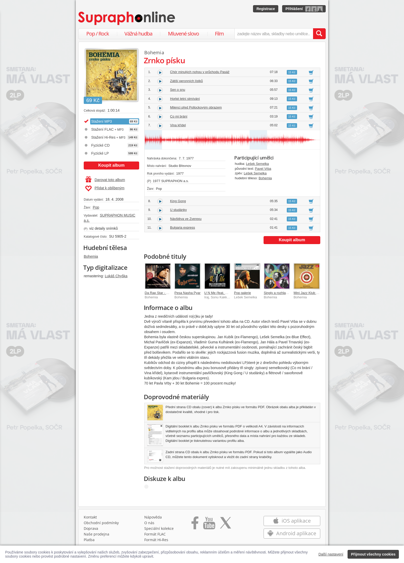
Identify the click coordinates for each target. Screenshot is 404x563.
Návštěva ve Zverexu (185, 219)
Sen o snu (177, 90)
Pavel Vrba (263, 169)
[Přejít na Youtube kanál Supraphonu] (209, 524)
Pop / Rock (97, 33)
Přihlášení (294, 9)
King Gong (178, 201)
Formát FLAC (155, 534)
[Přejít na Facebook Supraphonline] (195, 524)
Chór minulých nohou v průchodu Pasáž (200, 72)
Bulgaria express (182, 227)
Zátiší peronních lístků (186, 81)
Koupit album (111, 165)
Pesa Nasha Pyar (187, 293)
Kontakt (90, 517)
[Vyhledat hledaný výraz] (319, 33)
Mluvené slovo (183, 33)
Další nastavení (330, 554)
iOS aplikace (292, 520)
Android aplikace (291, 533)
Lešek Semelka (257, 164)
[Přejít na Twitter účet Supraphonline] (225, 524)
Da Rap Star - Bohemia (162, 293)
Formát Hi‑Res (156, 539)
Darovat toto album (105, 179)
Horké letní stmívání (185, 99)
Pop (96, 207)
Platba (89, 539)
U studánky (178, 210)
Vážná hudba (138, 33)
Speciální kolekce (159, 528)
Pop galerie (242, 293)
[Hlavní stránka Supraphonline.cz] (127, 18)
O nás (149, 522)
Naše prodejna (96, 534)
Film (219, 33)
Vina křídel (178, 125)
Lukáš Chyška (116, 276)
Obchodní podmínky (101, 522)
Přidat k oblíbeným (104, 188)
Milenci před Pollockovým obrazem (196, 107)
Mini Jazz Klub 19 (306, 293)
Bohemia (91, 256)
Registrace (265, 9)
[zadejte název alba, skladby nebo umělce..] (273, 33)
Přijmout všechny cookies (373, 554)
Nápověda (153, 517)
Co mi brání (178, 116)
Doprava (91, 528)
